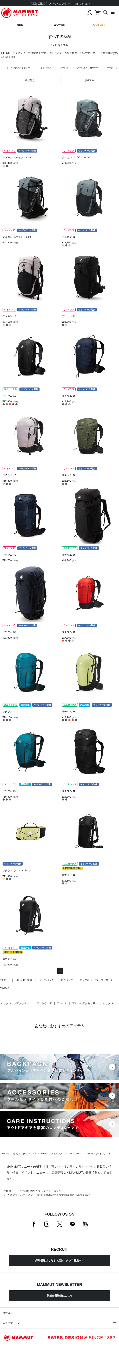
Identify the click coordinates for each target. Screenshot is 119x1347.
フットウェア (44, 67)
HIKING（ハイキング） (99, 1153)
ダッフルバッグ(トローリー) (95, 980)
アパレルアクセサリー (87, 67)
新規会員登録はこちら (59, 1295)
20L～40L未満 (24, 980)
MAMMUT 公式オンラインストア (19, 1153)
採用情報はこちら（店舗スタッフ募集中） (59, 1260)
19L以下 (4, 980)
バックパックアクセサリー (17, 67)
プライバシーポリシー (51, 1191)
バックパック (46, 980)
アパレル (64, 67)
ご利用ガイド (11, 1191)
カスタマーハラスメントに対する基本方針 (31, 1194)
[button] (30, 80)
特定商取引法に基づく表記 (74, 1194)
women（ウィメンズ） (53, 1153)
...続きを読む (8, 56)
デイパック (66, 980)
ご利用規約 (28, 1191)
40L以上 (4, 987)
